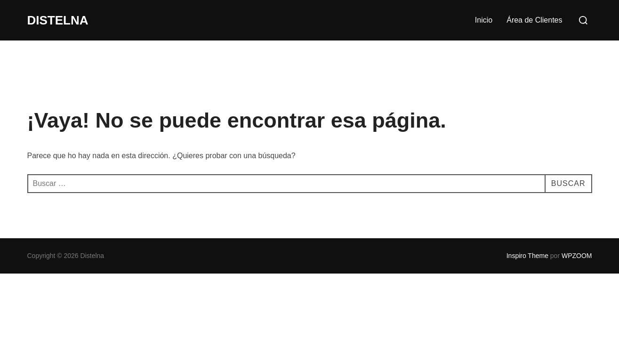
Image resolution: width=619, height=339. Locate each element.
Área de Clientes (534, 20)
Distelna (57, 20)
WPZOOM (577, 255)
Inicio (483, 20)
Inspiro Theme (527, 255)
